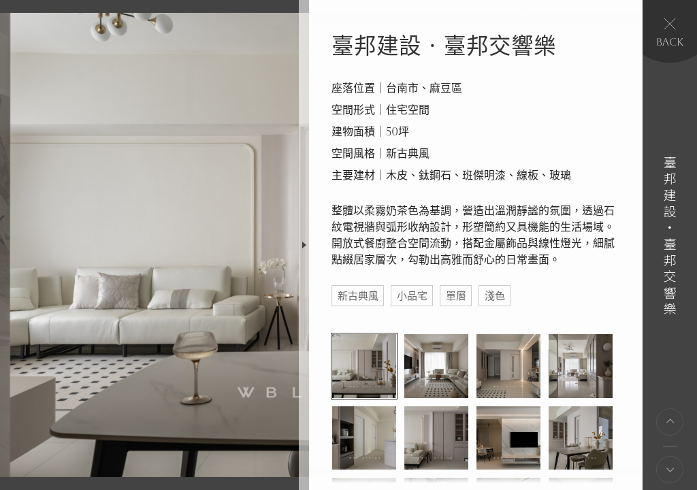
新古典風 (358, 295)
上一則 (669, 422)
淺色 (495, 295)
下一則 (669, 469)
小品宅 (412, 295)
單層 (456, 295)
